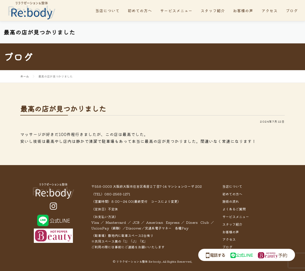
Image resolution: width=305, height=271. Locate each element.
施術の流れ (230, 201)
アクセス (269, 10)
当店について (107, 10)
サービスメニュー (176, 10)
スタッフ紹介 (213, 10)
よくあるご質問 (234, 209)
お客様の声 (243, 10)
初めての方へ (140, 10)
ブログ (292, 10)
